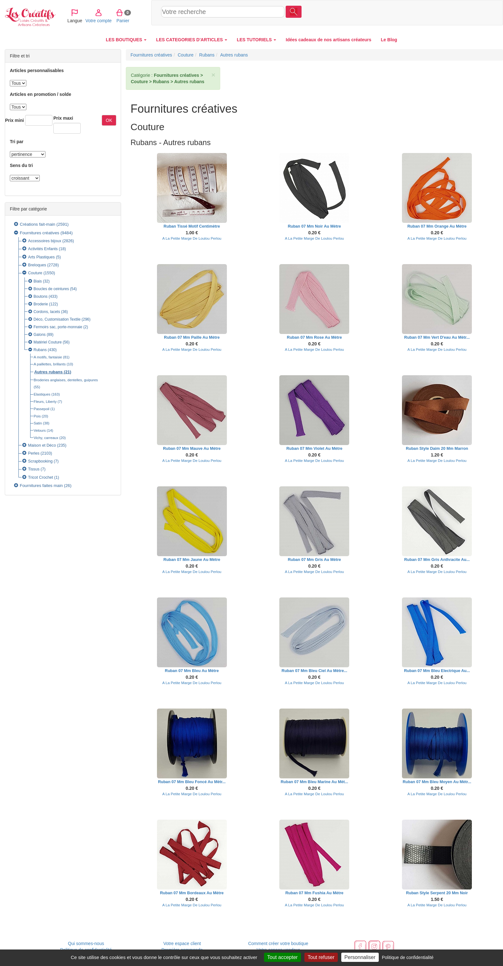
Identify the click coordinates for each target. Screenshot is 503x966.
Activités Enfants (43, 249)
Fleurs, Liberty (45, 401)
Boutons (41, 296)
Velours (40, 430)
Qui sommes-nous (86, 943)
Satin (38, 423)
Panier (455, 12)
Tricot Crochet (40, 477)
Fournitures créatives (39, 232)
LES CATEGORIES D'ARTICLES (191, 39)
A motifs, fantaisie (48, 357)
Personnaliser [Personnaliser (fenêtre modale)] (360, 957)
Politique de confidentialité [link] (408, 957)
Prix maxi (63, 118)
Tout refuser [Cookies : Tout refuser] (321, 957)
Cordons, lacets (47, 312)
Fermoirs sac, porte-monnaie (58, 327)
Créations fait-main (37, 224)
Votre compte (430, 12)
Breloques (37, 265)
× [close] (213, 74)
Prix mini (14, 120)
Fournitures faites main (41, 485)
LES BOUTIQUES (126, 39)
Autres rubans (48, 372)
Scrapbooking (40, 461)
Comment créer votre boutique (278, 943)
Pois (37, 416)
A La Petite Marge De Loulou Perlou (191, 238)
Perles (33, 453)
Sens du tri (21, 165)
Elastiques (42, 394)
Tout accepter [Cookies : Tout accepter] (282, 957)
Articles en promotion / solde (40, 94)
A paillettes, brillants (50, 364)
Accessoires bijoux (44, 241)
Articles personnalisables (37, 70)
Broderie (41, 304)
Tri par (17, 141)
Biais (38, 281)
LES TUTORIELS (256, 39)
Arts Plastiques (41, 257)
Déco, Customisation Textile (57, 319)
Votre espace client (182, 943)
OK (109, 120)
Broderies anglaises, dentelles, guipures (66, 380)
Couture (35, 273)
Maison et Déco (42, 445)
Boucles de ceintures (51, 289)
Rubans (40, 350)
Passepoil (41, 409)
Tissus (33, 469)
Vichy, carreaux (46, 438)
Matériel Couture (48, 342)
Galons (40, 334)
